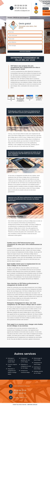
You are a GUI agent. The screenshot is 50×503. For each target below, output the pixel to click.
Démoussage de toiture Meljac (38, 359)
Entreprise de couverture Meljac (25, 371)
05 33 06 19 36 (21, 5)
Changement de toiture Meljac (38, 363)
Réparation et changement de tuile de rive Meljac (26, 366)
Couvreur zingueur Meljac (12, 365)
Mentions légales (32, 404)
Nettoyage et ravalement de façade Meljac (11, 360)
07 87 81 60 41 (21, 8)
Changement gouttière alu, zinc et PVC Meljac (25, 360)
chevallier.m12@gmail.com (22, 10)
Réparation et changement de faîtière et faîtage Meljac (12, 371)
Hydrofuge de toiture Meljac (37, 367)
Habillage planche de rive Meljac (38, 372)
